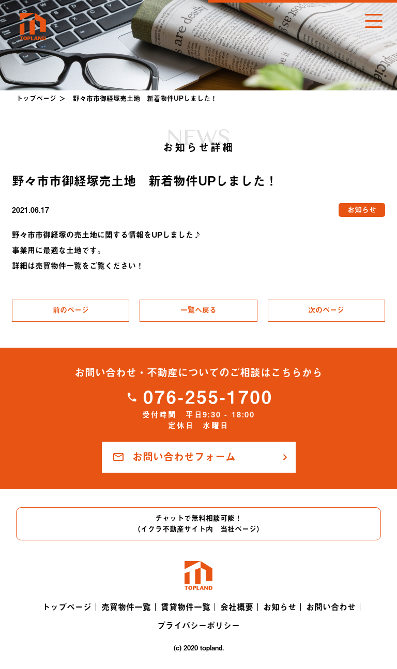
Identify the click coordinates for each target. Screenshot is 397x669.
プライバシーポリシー (198, 625)
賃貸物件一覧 (185, 607)
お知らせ (279, 607)
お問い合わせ (331, 607)
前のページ (71, 310)
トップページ (36, 98)
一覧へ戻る (198, 310)
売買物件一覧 (126, 607)
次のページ (326, 310)
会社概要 (236, 607)
